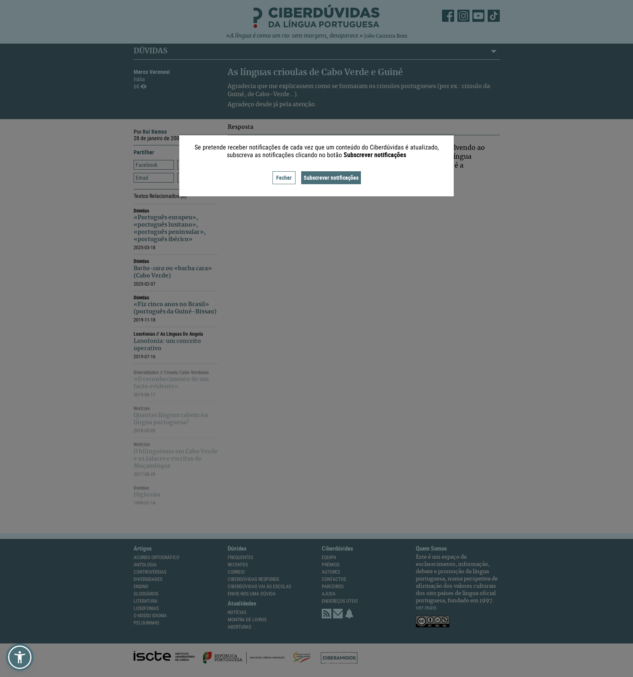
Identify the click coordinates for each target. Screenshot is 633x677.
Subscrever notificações (331, 177)
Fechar (284, 177)
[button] (19, 657)
